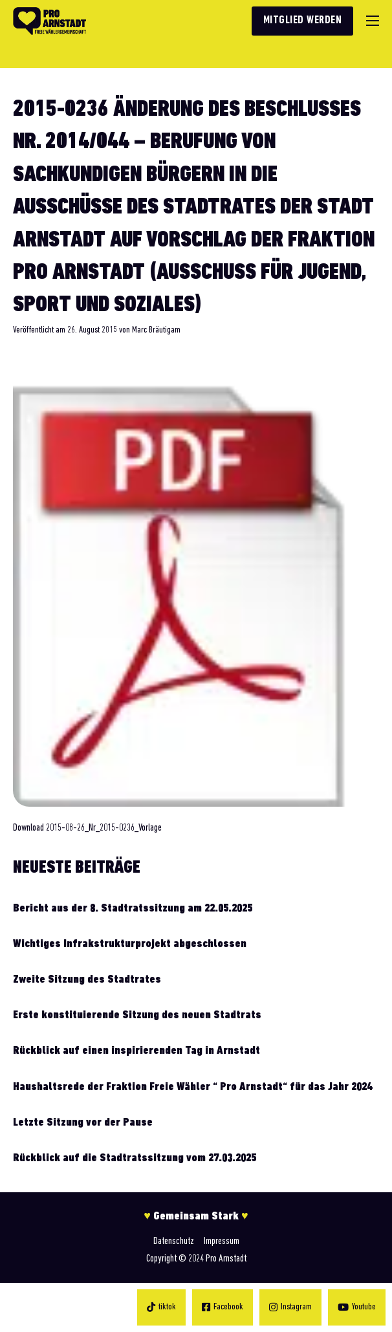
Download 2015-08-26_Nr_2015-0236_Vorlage (87, 828)
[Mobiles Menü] (372, 21)
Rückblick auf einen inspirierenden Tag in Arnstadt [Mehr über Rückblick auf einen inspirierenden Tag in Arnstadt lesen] (136, 1051)
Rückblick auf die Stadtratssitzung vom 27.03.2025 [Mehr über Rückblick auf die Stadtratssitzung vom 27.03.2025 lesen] (134, 1158)
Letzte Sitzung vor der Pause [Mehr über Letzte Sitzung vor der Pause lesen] (83, 1123)
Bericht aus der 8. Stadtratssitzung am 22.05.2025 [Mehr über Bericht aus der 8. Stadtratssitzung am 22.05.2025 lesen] (132, 908)
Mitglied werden (302, 20)
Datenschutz (173, 1241)
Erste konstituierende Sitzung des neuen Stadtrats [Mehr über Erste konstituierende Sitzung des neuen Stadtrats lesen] (137, 1015)
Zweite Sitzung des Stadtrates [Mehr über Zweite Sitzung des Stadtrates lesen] (87, 980)
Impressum (221, 1241)
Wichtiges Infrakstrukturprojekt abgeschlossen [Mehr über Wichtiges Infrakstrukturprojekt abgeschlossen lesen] (129, 944)
